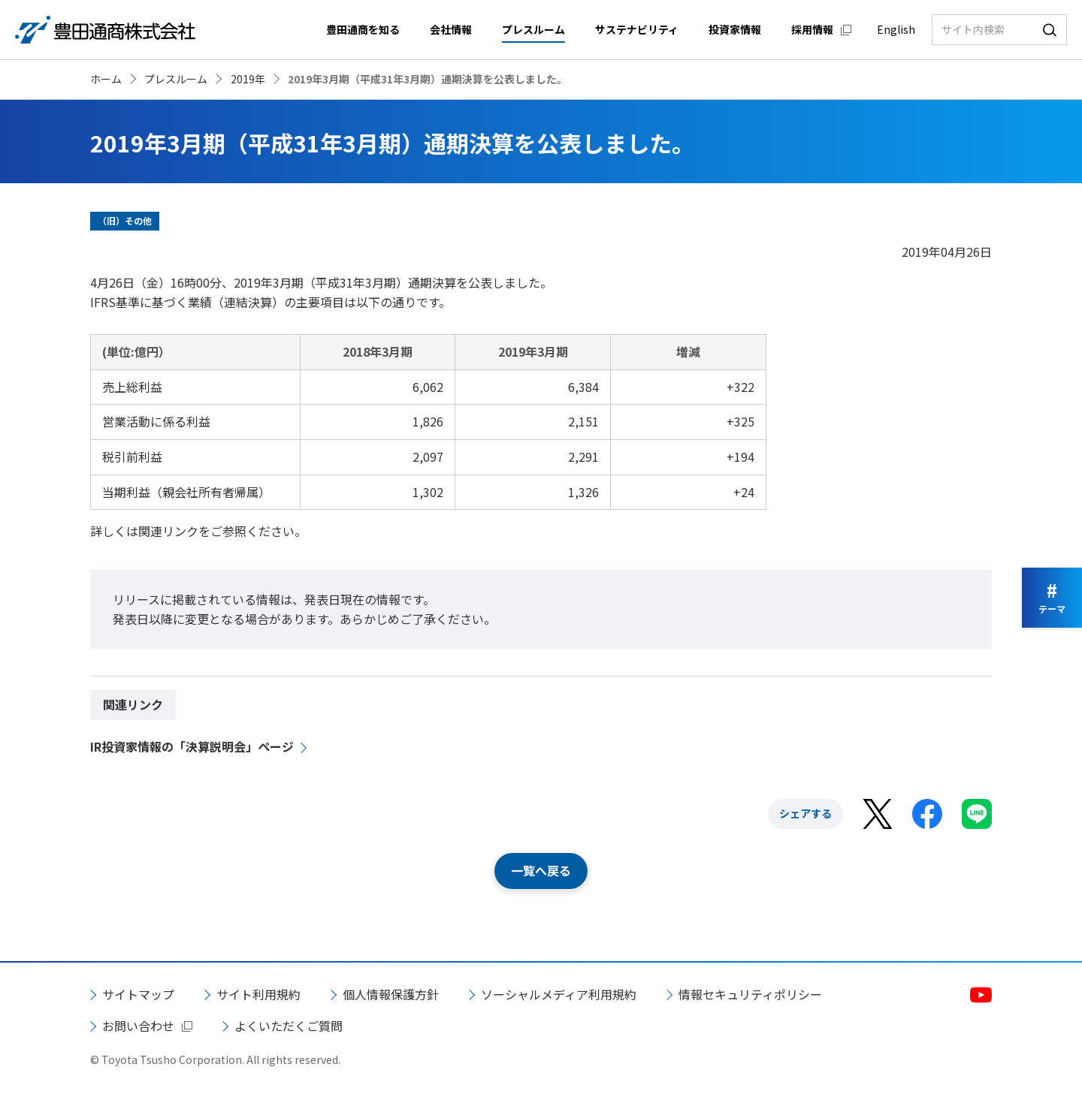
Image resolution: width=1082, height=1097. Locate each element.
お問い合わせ (138, 1026)
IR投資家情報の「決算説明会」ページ (192, 746)
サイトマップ (138, 994)
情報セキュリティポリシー (750, 994)
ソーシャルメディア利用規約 (558, 994)
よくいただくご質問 (288, 1026)
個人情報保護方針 (391, 994)
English (896, 29)
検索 (1049, 29)
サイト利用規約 (258, 994)
